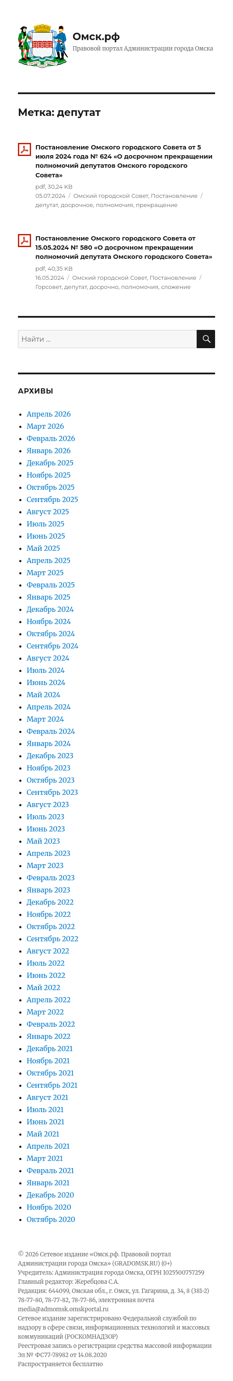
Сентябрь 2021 (52, 1085)
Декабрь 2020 (50, 1195)
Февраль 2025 (51, 584)
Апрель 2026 (49, 414)
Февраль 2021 (50, 1170)
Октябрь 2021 (50, 1073)
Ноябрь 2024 (49, 621)
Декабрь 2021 (50, 1048)
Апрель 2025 (48, 560)
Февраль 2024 (51, 731)
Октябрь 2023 (51, 780)
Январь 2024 (49, 743)
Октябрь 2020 (51, 1219)
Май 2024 (43, 694)
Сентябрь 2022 (52, 938)
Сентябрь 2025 (52, 499)
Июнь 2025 (46, 536)
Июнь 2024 (46, 682)
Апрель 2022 (49, 999)
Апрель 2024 (49, 706)
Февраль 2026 (51, 438)
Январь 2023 (48, 890)
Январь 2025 (48, 597)
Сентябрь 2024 (53, 645)
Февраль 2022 (51, 1024)
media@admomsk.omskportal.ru (63, 1309)
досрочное (77, 204)
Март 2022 (45, 1012)
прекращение (157, 204)
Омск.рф (96, 37)
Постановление (174, 195)
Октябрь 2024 (51, 633)
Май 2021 (43, 1134)
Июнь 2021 (45, 1121)
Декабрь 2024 (50, 609)
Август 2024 (48, 658)
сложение (176, 286)
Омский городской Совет (110, 195)
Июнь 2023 (46, 829)
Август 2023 (48, 804)
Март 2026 (45, 426)
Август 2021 (47, 1097)
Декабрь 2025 (50, 462)
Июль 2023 (45, 816)
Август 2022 (48, 951)
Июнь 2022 (46, 975)
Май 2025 (43, 548)
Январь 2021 (48, 1182)
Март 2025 (45, 572)
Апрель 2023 (48, 853)
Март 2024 (45, 719)
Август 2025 (48, 511)
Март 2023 (45, 865)
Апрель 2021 (48, 1146)
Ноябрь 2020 (49, 1207)
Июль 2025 (46, 523)
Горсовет (48, 286)
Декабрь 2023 (50, 755)
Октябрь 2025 (51, 487)
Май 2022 (43, 987)
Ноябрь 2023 (48, 767)
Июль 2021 (45, 1109)
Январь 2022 (49, 1036)
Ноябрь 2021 (48, 1060)
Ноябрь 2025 (49, 475)
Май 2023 (43, 841)
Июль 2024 (46, 670)
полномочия (114, 204)
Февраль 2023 (51, 877)
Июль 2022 (46, 963)
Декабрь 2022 (50, 902)
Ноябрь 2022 (49, 914)
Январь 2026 (49, 450)
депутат (46, 204)
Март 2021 (45, 1158)
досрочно (104, 286)
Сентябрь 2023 (52, 792)
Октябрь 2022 (51, 926)
